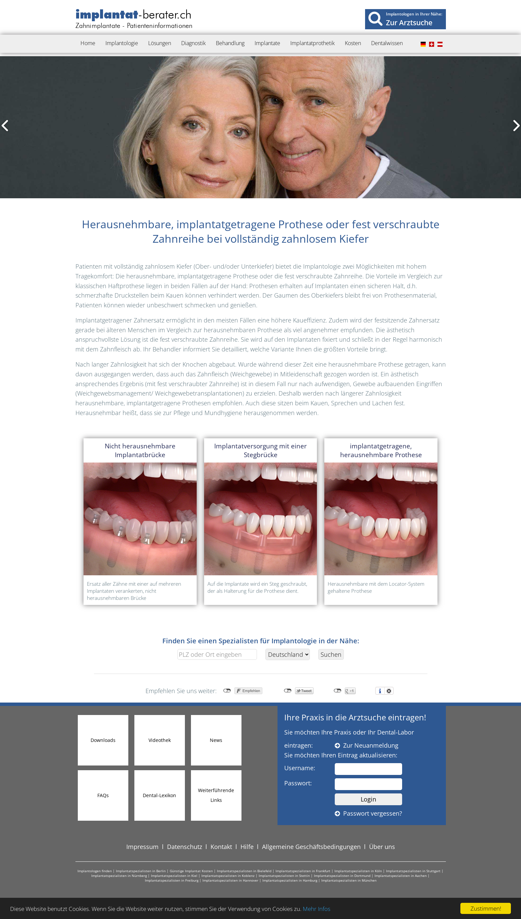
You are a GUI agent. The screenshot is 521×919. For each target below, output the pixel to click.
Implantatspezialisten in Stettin (284, 875)
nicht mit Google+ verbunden (337, 691)
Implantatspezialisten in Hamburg (289, 880)
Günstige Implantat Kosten (191, 871)
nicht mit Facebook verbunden (227, 691)
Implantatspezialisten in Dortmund (342, 875)
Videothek (160, 740)
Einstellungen (389, 691)
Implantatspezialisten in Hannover (230, 880)
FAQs (103, 795)
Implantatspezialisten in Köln (358, 871)
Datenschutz (184, 847)
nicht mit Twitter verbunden (288, 691)
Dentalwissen (387, 43)
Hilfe (247, 847)
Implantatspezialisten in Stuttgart (413, 871)
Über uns (382, 847)
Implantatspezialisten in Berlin (141, 871)
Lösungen (159, 43)
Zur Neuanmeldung (366, 745)
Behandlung (230, 43)
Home (87, 43)
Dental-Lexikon (159, 795)
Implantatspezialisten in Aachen (401, 875)
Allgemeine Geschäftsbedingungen (311, 847)
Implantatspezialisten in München (349, 880)
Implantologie (121, 43)
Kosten (353, 43)
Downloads (103, 740)
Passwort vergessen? (368, 813)
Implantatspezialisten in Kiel (174, 875)
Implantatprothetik (312, 43)
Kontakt (221, 847)
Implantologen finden (94, 871)
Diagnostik (193, 43)
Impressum (142, 847)
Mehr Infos (316, 909)
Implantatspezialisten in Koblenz (228, 875)
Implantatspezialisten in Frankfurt (302, 871)
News (216, 740)
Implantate (267, 43)
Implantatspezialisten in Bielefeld (244, 871)
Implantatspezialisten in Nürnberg (119, 875)
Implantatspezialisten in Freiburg (171, 880)
